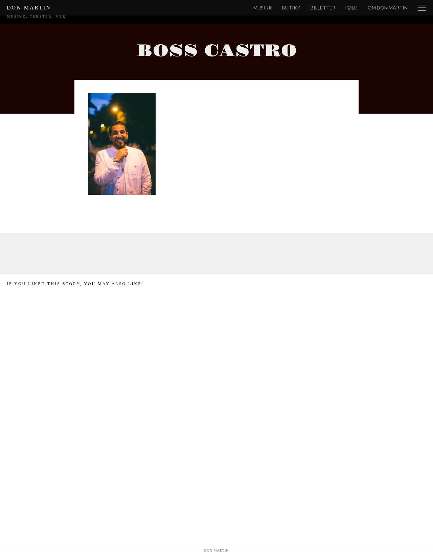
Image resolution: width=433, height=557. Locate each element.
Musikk (262, 7)
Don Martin (29, 7)
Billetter (323, 7)
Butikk (291, 7)
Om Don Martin (388, 7)
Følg (351, 7)
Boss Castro (216, 51)
